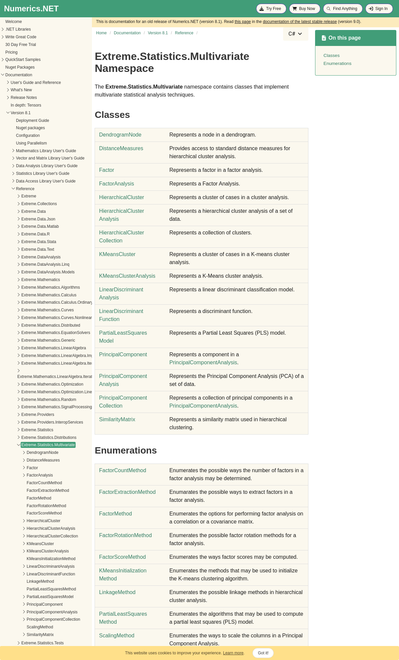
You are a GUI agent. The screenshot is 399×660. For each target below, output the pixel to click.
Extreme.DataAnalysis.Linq (29, 258)
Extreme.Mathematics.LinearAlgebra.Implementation (51, 349)
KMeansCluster (23, 537)
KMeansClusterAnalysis (31, 544)
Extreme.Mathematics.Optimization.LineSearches (48, 385)
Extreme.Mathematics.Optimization (36, 378)
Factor (15, 461)
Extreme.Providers (21, 408)
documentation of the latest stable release (300, 21)
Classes (331, 55)
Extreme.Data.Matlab (23, 220)
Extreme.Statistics (21, 423)
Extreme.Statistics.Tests (26, 636)
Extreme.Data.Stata (22, 235)
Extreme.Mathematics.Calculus (32, 288)
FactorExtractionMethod (31, 484)
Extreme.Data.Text (21, 243)
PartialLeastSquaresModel (33, 590)
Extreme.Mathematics (24, 273)
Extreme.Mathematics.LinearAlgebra (37, 341)
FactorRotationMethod (30, 499)
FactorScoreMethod (27, 506)
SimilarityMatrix (23, 628)
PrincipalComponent (28, 598)
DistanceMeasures (26, 454)
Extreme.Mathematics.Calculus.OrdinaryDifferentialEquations (59, 296)
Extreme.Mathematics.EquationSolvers (39, 326)
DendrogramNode (26, 446)
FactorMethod (22, 492)
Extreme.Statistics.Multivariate (31, 438)
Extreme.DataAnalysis (24, 250)
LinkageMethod (23, 575)
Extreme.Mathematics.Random (32, 393)
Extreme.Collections (22, 197)
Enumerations (337, 63)
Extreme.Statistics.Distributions (32, 431)
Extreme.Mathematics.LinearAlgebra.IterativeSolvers (51, 357)
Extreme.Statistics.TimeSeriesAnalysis (39, 644)
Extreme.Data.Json (22, 212)
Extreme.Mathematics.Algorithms (34, 281)
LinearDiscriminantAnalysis (34, 560)
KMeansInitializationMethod (34, 552)
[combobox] (295, 34)
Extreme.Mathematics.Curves (31, 303)
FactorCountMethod (27, 476)
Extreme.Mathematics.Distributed (34, 319)
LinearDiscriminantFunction (34, 567)
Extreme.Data (17, 205)
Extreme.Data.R (19, 227)
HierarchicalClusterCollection (35, 529)
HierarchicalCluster (27, 514)
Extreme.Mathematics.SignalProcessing (40, 400)
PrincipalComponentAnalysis (35, 605)
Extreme (12, 189)
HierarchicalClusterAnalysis (34, 522)
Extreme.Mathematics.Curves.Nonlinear (40, 311)
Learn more (233, 653)
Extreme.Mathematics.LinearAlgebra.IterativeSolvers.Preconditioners (62, 370)
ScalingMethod (23, 620)
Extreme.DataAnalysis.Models (31, 265)
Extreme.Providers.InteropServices (35, 416)
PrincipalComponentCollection (37, 613)
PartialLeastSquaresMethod (34, 582)
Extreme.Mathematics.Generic (31, 334)
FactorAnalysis (23, 469)
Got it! (263, 653)
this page (242, 21)
